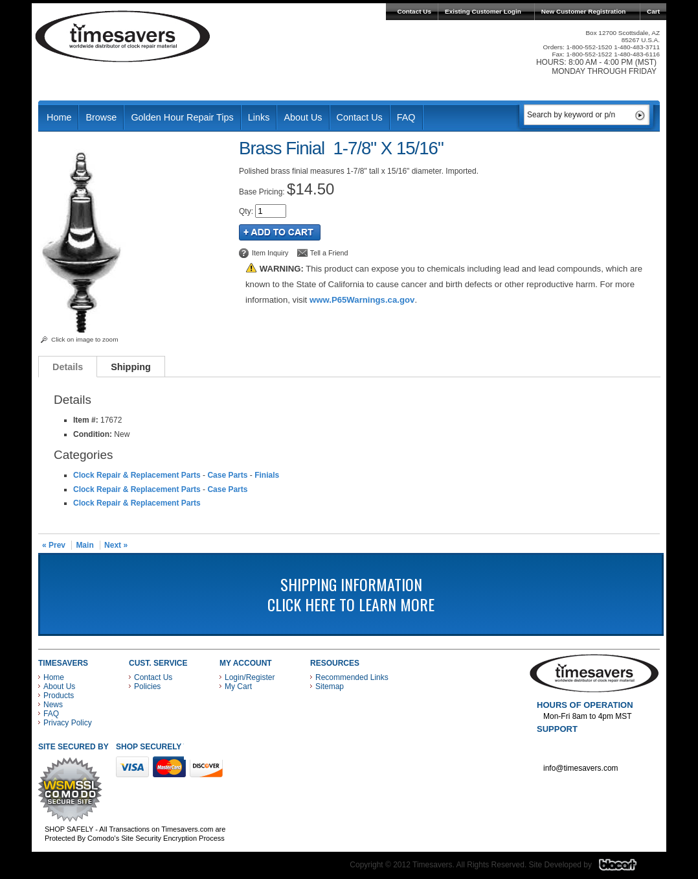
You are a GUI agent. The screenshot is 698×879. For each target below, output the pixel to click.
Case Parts (227, 475)
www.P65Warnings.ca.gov (362, 300)
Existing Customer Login (483, 11)
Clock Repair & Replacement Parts (137, 475)
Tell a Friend (329, 253)
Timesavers (123, 36)
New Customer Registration (583, 11)
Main (84, 545)
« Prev (53, 545)
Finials (266, 475)
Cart (653, 11)
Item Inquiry (270, 253)
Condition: (92, 434)
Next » (116, 545)
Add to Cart (280, 232)
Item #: (86, 420)
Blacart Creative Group (625, 868)
